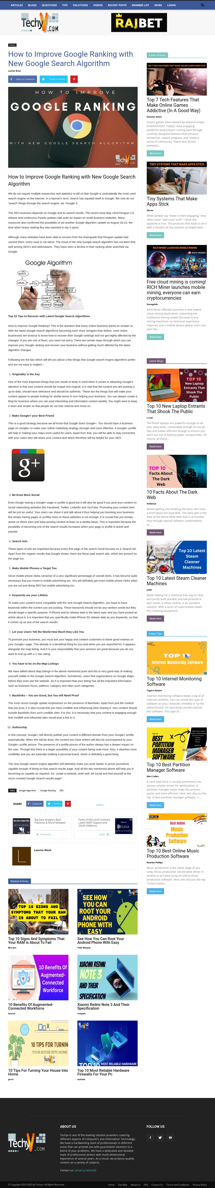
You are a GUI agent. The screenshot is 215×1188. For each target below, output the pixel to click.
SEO (62, 790)
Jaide (149, 589)
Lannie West (14, 70)
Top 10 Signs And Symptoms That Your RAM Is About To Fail (36, 941)
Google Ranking (48, 790)
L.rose (150, 417)
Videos (98, 5)
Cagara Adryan (154, 690)
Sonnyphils (152, 304)
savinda (81, 1079)
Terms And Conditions (177, 1184)
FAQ (146, 1184)
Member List (140, 5)
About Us (135, 1184)
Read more (155, 153)
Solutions (80, 5)
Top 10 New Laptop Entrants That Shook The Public (176, 408)
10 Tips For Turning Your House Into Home (38, 1072)
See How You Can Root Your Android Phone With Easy (100, 941)
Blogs (32, 5)
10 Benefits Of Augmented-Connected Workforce (30, 1006)
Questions (49, 5)
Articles (17, 5)
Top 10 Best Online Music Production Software (173, 853)
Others (12, 45)
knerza (11, 1013)
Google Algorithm (27, 790)
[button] (202, 5)
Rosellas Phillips (155, 862)
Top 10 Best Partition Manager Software (168, 767)
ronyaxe (81, 1013)
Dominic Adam (154, 116)
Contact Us (157, 1184)
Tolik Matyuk (84, 947)
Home (111, 1184)
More (158, 5)
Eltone (150, 210)
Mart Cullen (153, 776)
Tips (65, 5)
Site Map (122, 1184)
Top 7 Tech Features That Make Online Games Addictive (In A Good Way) (173, 105)
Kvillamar (151, 503)
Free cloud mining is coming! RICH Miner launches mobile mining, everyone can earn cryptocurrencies (176, 290)
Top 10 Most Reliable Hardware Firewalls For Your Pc (103, 1072)
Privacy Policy (200, 1184)
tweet (99, 805)
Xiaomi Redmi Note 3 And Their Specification (103, 1006)
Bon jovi (12, 947)
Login (171, 5)
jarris (10, 1079)
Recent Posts (117, 5)
